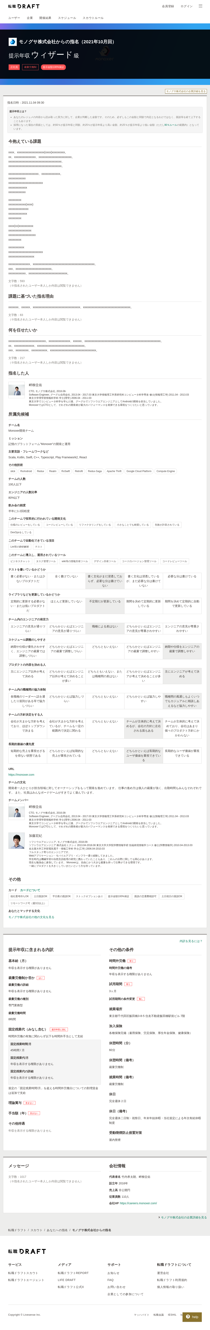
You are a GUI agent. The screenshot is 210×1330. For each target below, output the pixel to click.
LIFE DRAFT (67, 1280)
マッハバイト (142, 1314)
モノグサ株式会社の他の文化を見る (31, 917)
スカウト (37, 1230)
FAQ (110, 1280)
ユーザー (14, 17)
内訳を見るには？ (191, 941)
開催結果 (45, 17)
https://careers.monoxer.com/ (138, 1203)
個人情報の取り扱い (170, 1287)
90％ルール (170, 125)
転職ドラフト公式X (71, 1287)
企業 (30, 17)
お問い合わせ (116, 1287)
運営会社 (163, 1273)
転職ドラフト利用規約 (172, 1280)
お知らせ (113, 1273)
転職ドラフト (17, 1230)
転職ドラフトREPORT (73, 1273)
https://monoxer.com (21, 774)
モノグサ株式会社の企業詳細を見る (186, 91)
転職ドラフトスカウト (23, 1273)
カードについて (30, 890)
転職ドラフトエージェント (26, 1280)
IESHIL (172, 1314)
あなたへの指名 (57, 1230)
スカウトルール (93, 17)
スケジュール (67, 17)
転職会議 (159, 1314)
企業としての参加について (125, 1294)
